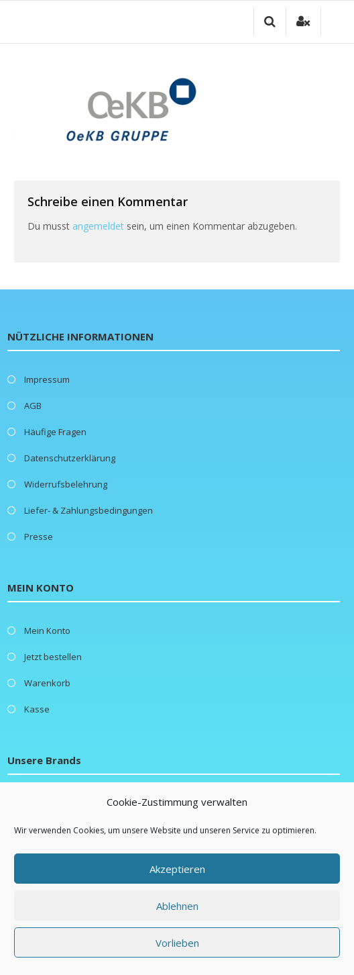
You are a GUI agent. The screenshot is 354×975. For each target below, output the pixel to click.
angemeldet (98, 226)
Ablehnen (177, 906)
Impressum (47, 379)
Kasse (37, 709)
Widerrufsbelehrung (65, 484)
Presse (38, 536)
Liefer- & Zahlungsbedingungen (88, 510)
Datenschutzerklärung (69, 458)
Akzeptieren (177, 869)
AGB (33, 406)
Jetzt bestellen (53, 657)
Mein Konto (47, 630)
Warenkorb (47, 683)
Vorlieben (177, 942)
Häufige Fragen (55, 432)
